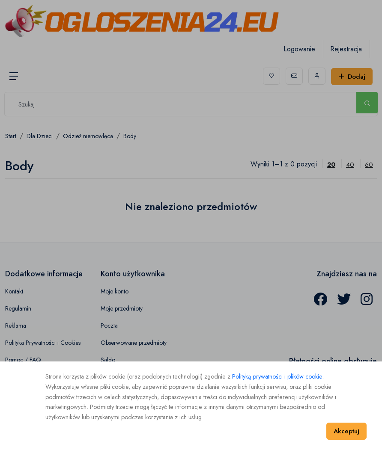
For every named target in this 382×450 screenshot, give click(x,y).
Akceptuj (346, 431)
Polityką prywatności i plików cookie (277, 376)
